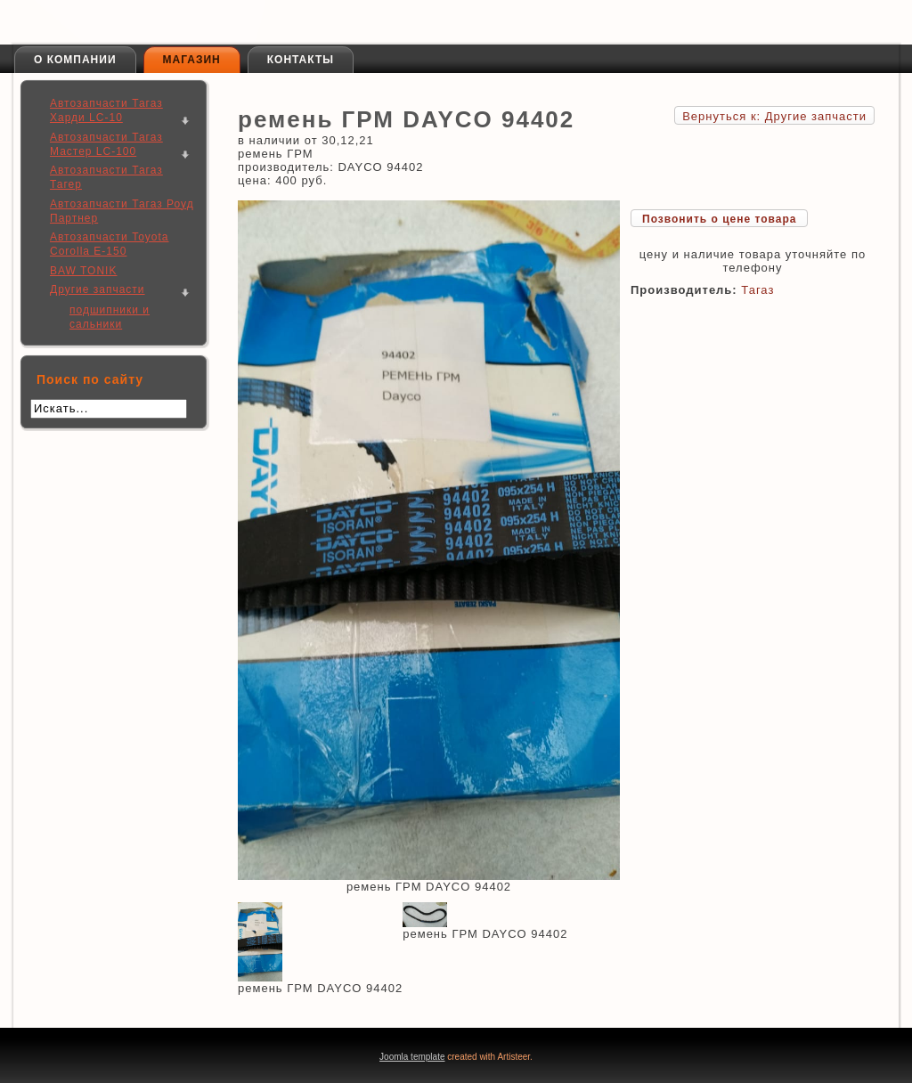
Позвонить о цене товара (719, 219)
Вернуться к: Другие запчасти (774, 116)
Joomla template (411, 1057)
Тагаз (757, 290)
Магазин (192, 59)
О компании (75, 59)
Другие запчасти (97, 289)
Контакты (300, 59)
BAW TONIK (83, 271)
